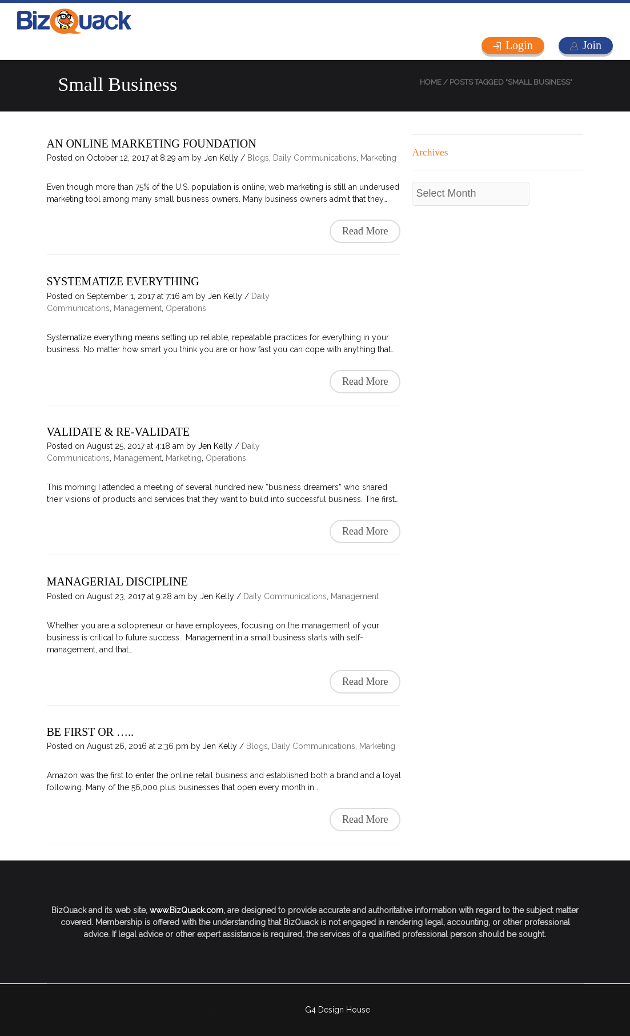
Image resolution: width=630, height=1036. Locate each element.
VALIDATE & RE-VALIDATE (118, 431)
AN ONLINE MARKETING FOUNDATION (151, 143)
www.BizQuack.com (186, 910)
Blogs (258, 157)
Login (519, 45)
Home (431, 82)
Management (138, 308)
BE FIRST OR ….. (90, 732)
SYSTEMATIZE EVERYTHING (123, 281)
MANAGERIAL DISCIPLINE (117, 581)
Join (592, 45)
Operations (186, 308)
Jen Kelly (221, 157)
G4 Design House (337, 1009)
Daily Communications (314, 157)
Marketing (378, 157)
